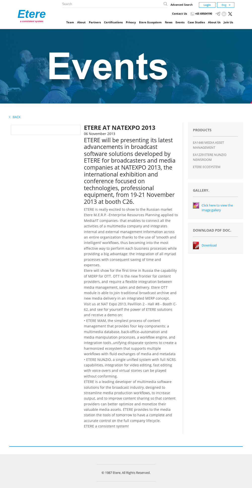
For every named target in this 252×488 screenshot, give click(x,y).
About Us (214, 22)
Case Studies (196, 22)
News (168, 22)
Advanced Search (182, 4)
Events (180, 22)
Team (70, 22)
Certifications (113, 22)
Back (15, 117)
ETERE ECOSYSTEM (206, 167)
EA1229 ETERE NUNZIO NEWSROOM (209, 157)
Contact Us (179, 13)
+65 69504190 (201, 13)
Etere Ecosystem (150, 22)
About (81, 22)
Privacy (131, 22)
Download (209, 245)
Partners (95, 22)
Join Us (228, 22)
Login (207, 5)
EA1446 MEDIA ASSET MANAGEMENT (208, 145)
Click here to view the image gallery (217, 207)
